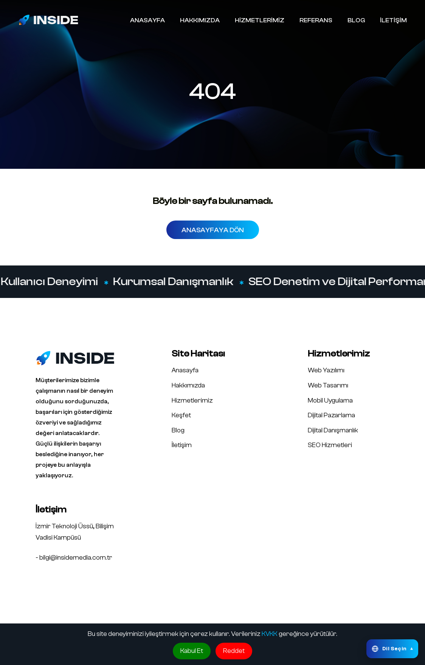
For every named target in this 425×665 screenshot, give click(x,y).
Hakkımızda (188, 385)
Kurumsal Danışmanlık (173, 282)
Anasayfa (185, 370)
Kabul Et (191, 651)
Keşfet (181, 415)
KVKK (270, 634)
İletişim (182, 445)
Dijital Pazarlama (331, 415)
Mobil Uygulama (330, 400)
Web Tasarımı (328, 385)
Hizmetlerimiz (192, 400)
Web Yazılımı (326, 370)
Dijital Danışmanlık (333, 430)
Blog (178, 430)
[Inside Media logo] (48, 19)
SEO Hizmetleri (330, 445)
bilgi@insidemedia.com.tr (75, 558)
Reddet (234, 651)
